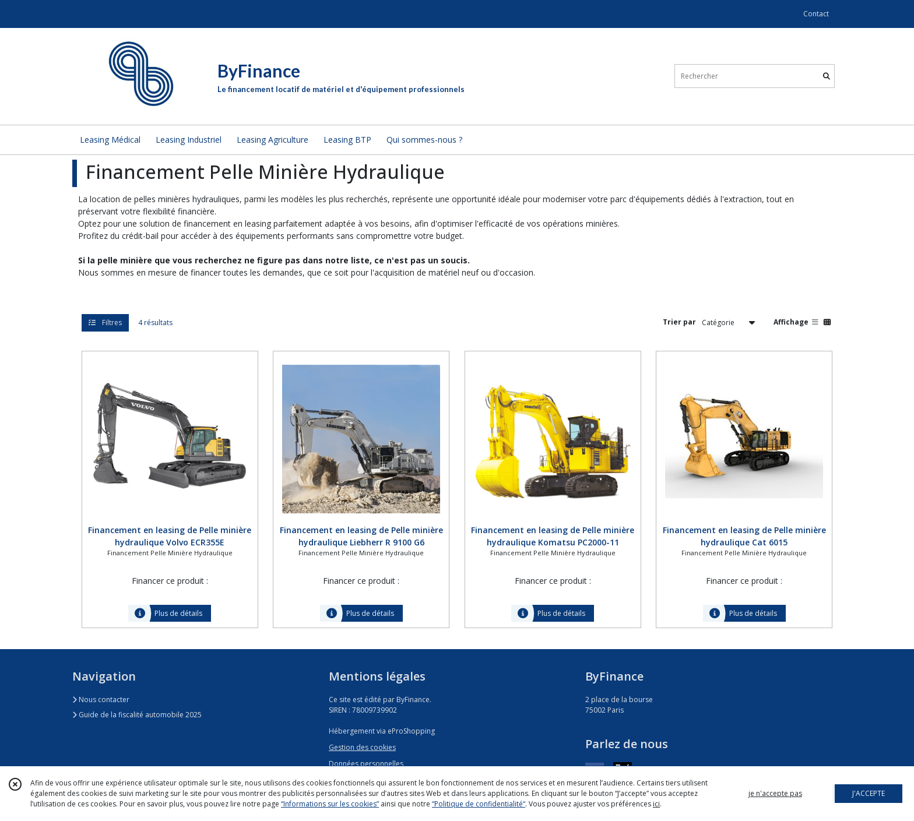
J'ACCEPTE (868, 793)
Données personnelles (366, 764)
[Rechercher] (826, 76)
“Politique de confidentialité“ (478, 804)
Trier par (679, 322)
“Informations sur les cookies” (330, 804)
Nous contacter (100, 699)
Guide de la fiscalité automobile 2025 (137, 715)
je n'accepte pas (775, 793)
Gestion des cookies (362, 747)
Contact (816, 14)
